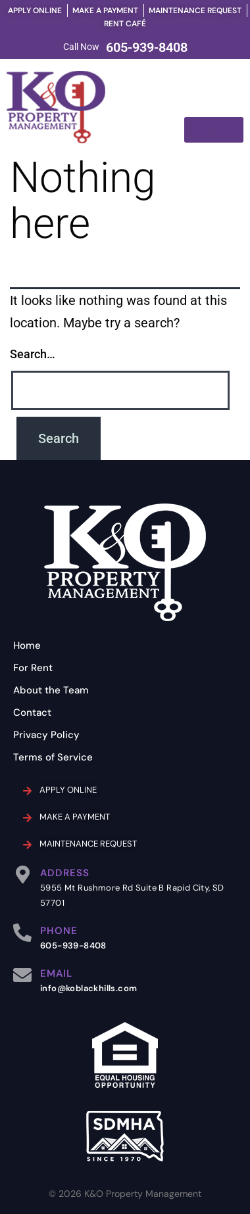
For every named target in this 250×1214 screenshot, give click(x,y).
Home (27, 645)
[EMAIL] (22, 975)
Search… (32, 354)
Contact (32, 712)
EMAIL (56, 973)
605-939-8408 (147, 47)
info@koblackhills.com (88, 988)
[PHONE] (22, 932)
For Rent (33, 667)
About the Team (51, 690)
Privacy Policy (46, 734)
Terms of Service (53, 757)
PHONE (59, 930)
